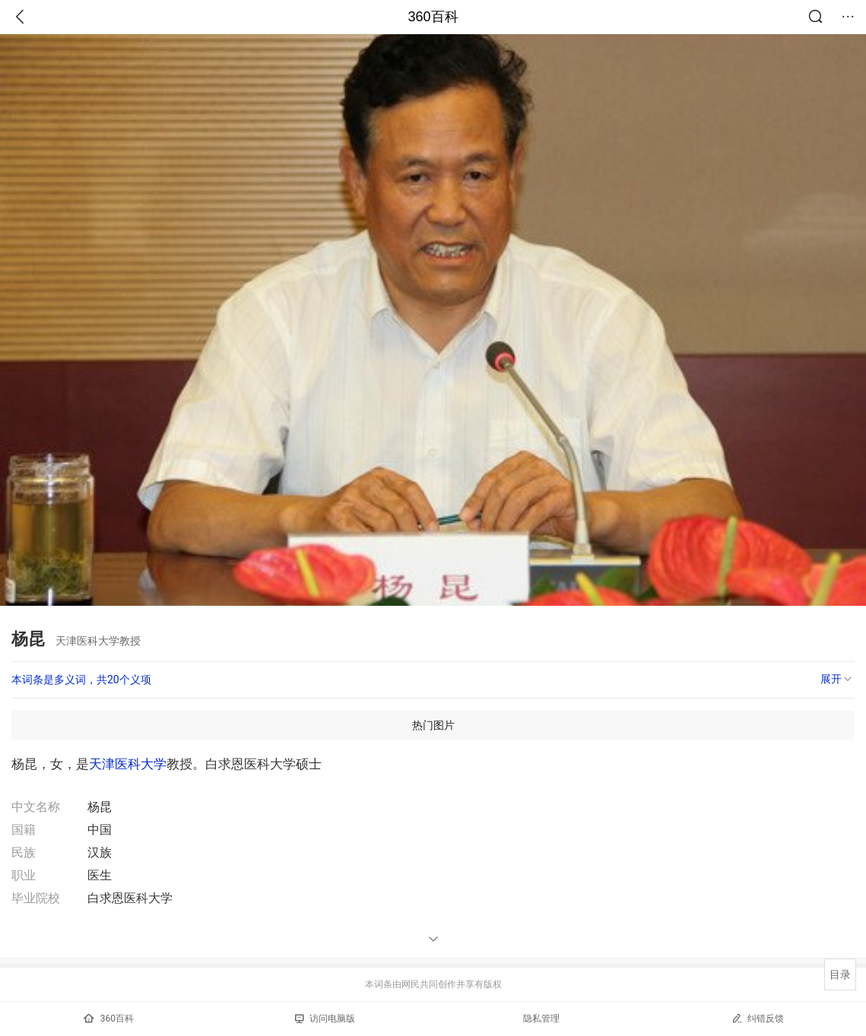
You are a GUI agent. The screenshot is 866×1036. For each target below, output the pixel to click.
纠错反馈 (757, 1018)
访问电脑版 (325, 1018)
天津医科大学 (128, 763)
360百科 (433, 16)
